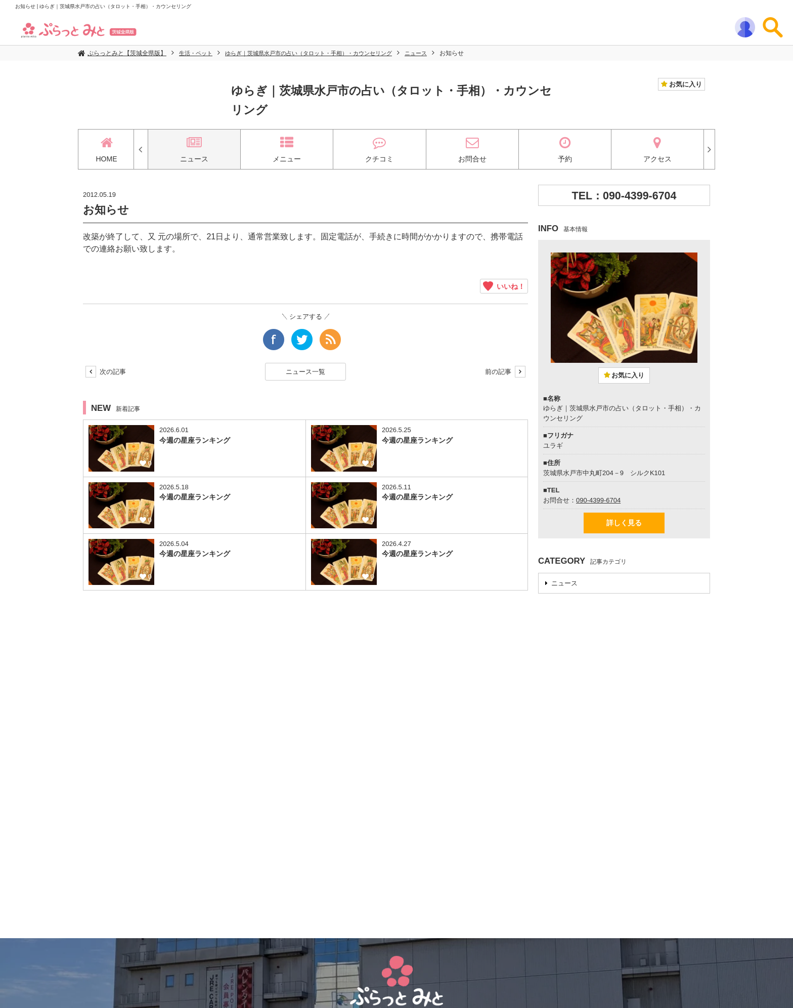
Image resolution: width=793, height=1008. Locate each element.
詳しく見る (624, 523)
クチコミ (379, 150)
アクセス (657, 150)
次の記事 (105, 371)
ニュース (435, 53)
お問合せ (472, 150)
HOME (106, 150)
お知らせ (472, 53)
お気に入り (684, 84)
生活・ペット (197, 53)
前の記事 (505, 371)
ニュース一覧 (305, 371)
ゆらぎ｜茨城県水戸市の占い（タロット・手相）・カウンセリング (319, 53)
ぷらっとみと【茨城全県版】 (126, 53)
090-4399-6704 (598, 500)
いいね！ (504, 286)
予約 (565, 150)
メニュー (287, 150)
